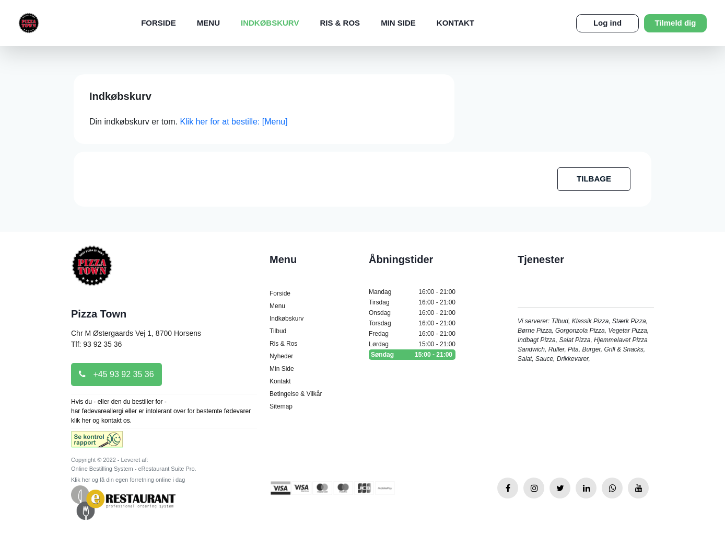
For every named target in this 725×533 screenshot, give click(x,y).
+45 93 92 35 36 (116, 374)
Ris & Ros (340, 22)
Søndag (412, 354)
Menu (208, 22)
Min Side (398, 22)
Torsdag (412, 323)
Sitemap (281, 406)
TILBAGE (594, 178)
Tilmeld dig (675, 22)
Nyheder (281, 356)
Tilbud (278, 331)
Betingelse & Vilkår (296, 394)
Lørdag (412, 344)
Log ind (607, 22)
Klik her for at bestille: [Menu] (233, 121)
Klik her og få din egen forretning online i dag (128, 480)
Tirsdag (412, 302)
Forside (158, 22)
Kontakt (455, 22)
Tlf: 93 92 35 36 (96, 344)
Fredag (412, 333)
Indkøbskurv (270, 22)
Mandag (412, 292)
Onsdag (412, 313)
